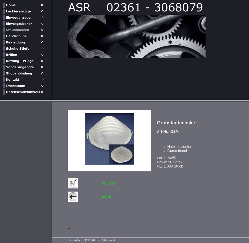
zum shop (108, 183)
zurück (106, 197)
